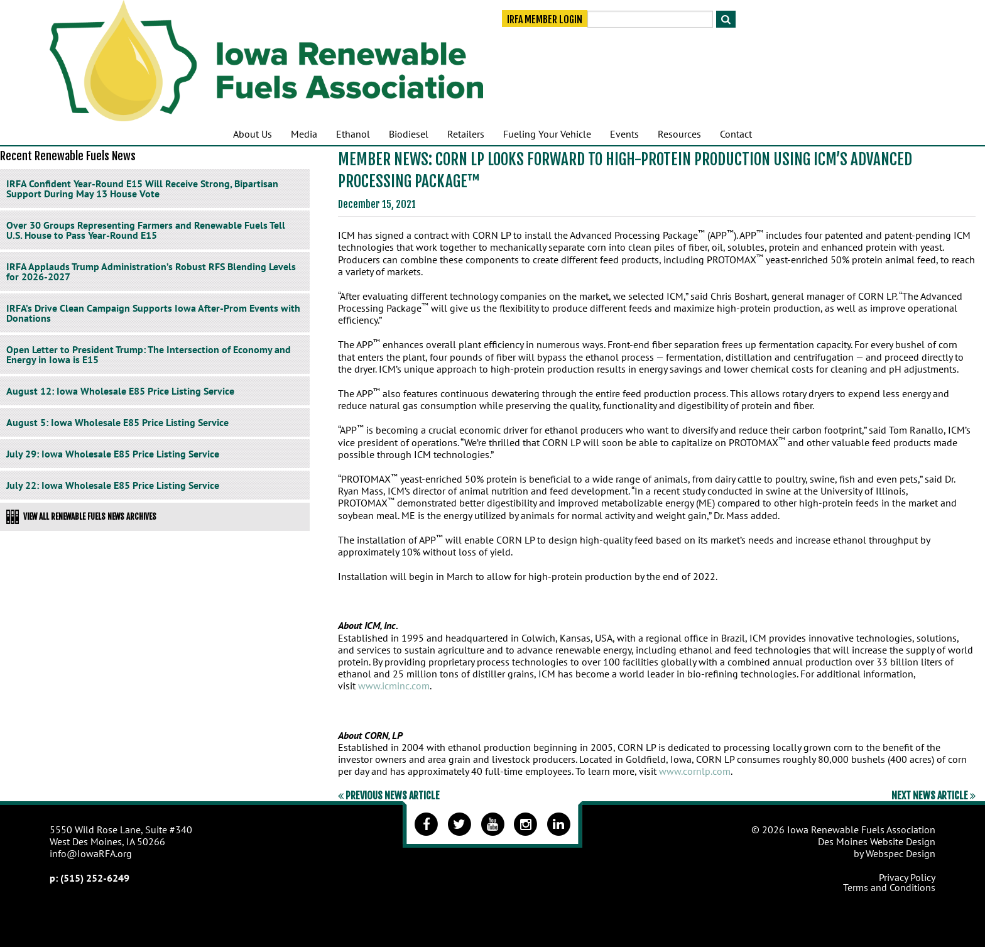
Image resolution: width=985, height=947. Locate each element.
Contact (736, 134)
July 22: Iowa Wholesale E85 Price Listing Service (112, 485)
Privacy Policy (907, 877)
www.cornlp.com (695, 771)
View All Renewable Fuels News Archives (81, 516)
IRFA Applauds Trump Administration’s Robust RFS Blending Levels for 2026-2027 (151, 271)
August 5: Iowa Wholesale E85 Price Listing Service (117, 422)
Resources (679, 134)
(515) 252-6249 (94, 878)
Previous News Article (389, 795)
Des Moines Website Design (876, 841)
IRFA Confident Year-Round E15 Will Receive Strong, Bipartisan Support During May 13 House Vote (142, 188)
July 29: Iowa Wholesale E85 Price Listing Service (112, 453)
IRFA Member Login (544, 20)
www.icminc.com (394, 685)
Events (624, 134)
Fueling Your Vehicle (547, 134)
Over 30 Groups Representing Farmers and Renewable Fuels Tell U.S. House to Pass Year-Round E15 (145, 230)
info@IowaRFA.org (91, 853)
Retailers (465, 134)
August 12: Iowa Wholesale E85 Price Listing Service (120, 391)
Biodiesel (408, 134)
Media (304, 134)
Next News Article (933, 795)
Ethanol (353, 134)
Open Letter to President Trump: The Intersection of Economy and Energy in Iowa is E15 (148, 354)
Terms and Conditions (889, 887)
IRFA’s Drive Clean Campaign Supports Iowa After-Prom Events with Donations (153, 313)
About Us (252, 134)
